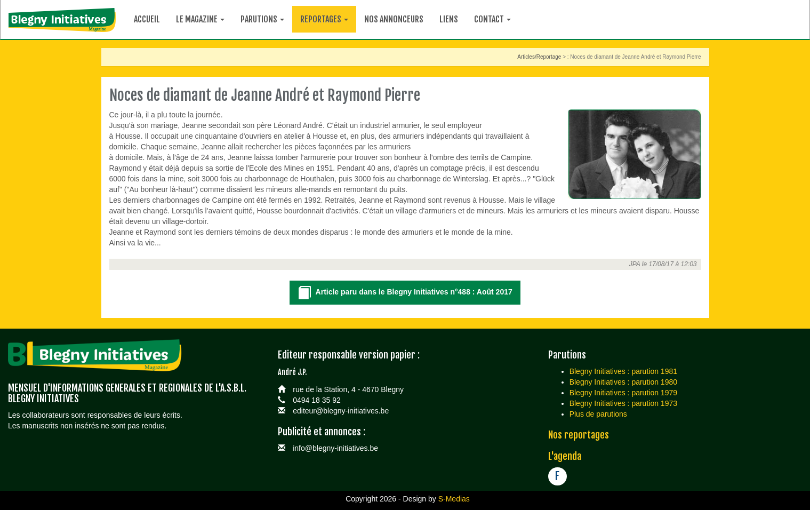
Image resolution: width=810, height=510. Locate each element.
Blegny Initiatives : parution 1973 (623, 403)
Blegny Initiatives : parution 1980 (623, 382)
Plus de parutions (598, 414)
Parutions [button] (262, 19)
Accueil (147, 19)
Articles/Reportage (539, 57)
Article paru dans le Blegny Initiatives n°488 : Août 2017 (405, 293)
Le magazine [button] (200, 19)
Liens (448, 19)
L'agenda (564, 456)
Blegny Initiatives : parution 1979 (623, 392)
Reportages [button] (324, 19)
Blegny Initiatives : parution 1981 (623, 371)
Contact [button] (492, 19)
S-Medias (454, 499)
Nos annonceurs (393, 19)
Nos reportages (578, 435)
